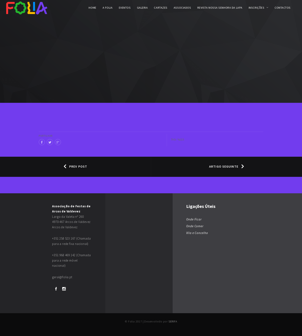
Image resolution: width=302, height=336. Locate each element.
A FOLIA (108, 7)
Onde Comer (195, 226)
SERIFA (173, 321)
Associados (182, 7)
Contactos (283, 7)
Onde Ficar (194, 219)
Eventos (125, 7)
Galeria (142, 7)
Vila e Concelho (197, 233)
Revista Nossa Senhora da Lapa (219, 7)
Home (92, 7)
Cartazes (160, 7)
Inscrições (257, 7)
